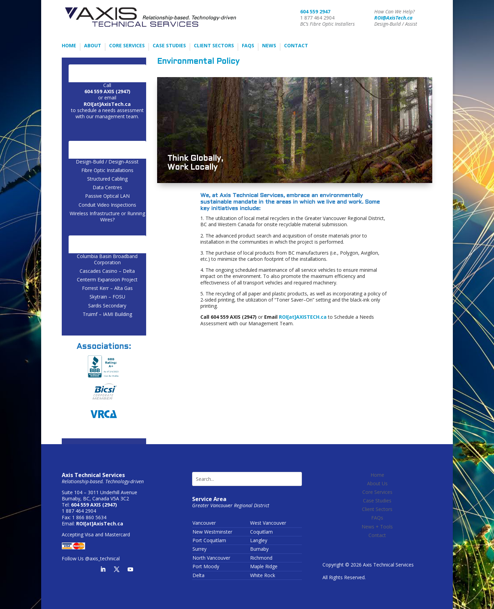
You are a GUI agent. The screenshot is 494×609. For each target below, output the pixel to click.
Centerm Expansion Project (107, 279)
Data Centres (107, 187)
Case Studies (169, 46)
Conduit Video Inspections (107, 205)
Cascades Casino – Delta (107, 271)
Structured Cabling (107, 178)
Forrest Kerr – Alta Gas (107, 288)
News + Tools (377, 526)
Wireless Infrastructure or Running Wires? (107, 216)
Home (69, 46)
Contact (296, 46)
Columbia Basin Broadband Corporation (107, 259)
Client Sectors (214, 46)
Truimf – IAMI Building (107, 314)
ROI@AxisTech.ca (393, 17)
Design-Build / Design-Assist (107, 161)
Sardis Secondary (107, 305)
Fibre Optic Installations (107, 170)
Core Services (127, 46)
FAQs (248, 46)
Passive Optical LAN (107, 196)
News (269, 46)
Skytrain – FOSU (107, 296)
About (92, 46)
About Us (377, 483)
